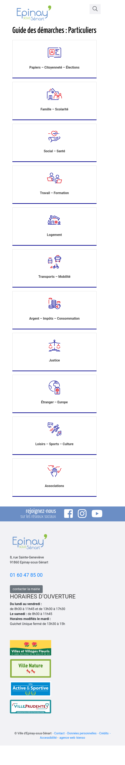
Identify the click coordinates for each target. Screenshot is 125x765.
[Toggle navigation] (110, 8)
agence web (67, 738)
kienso (80, 738)
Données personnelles (82, 733)
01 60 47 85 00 (26, 575)
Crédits (104, 733)
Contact (59, 733)
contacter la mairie (26, 589)
